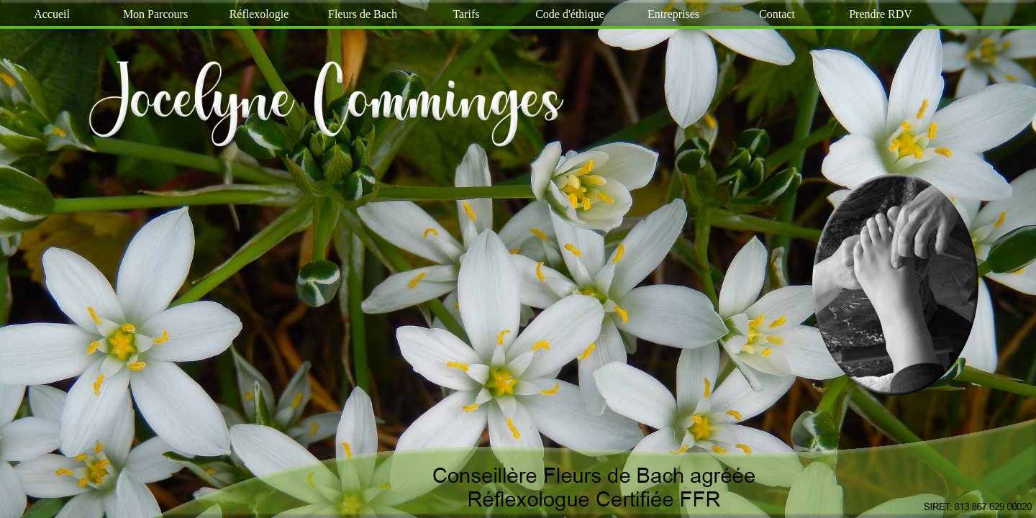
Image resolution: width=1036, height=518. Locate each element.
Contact (777, 14)
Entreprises (673, 14)
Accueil (52, 14)
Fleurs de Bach (362, 14)
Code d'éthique (569, 14)
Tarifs (466, 14)
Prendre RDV (880, 14)
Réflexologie (259, 14)
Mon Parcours (155, 14)
